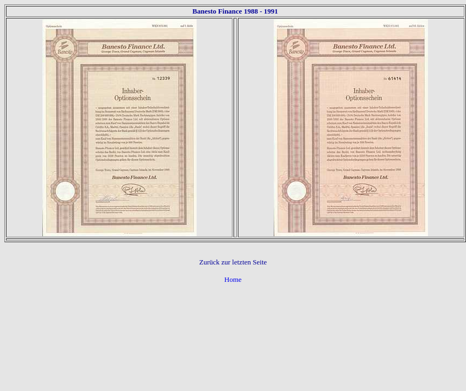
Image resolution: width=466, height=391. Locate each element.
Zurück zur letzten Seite (233, 262)
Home (233, 279)
